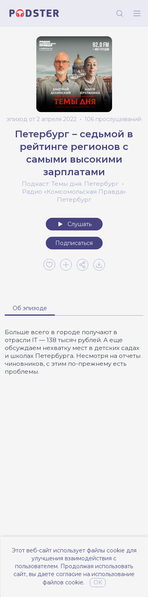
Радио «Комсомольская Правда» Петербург (74, 195)
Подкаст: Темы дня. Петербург (70, 183)
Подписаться (74, 243)
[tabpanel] (74, 352)
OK (98, 582)
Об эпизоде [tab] (30, 308)
